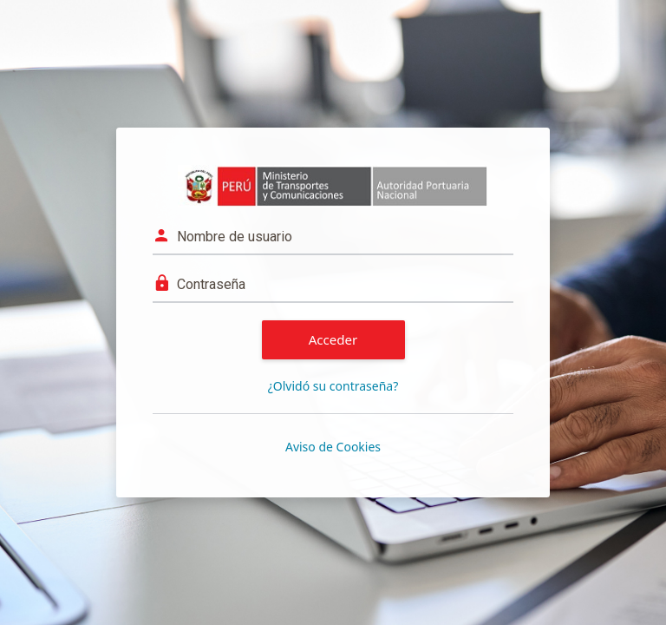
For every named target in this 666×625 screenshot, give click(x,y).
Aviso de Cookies (333, 446)
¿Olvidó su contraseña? (333, 386)
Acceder (333, 339)
